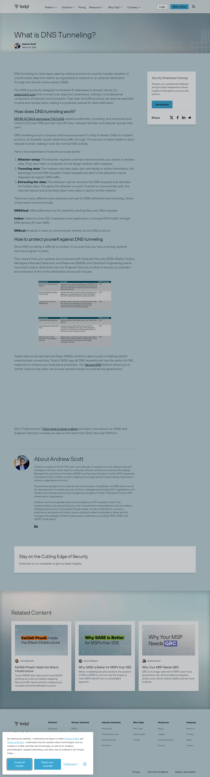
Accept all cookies (19, 764)
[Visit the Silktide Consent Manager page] (84, 764)
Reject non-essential (47, 764)
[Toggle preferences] (71, 764)
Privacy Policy (72, 739)
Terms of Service (15, 742)
